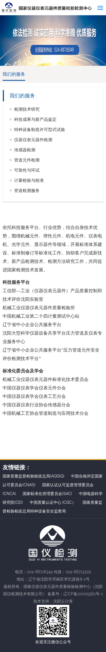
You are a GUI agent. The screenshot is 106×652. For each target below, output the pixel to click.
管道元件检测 (27, 160)
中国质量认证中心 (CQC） (53, 502)
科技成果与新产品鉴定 (35, 119)
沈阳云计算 (63, 601)
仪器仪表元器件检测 (33, 139)
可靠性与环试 (27, 170)
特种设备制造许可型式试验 (39, 129)
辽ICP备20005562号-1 (83, 594)
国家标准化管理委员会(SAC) (47, 493)
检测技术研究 (27, 109)
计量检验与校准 (29, 180)
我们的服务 (14, 74)
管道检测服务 (27, 190)
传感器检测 (24, 149)
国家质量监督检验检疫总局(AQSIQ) (33, 476)
